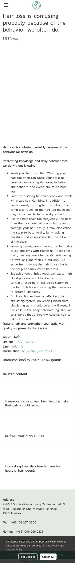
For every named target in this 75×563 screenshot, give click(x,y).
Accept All (48, 556)
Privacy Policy (51, 545)
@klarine (17, 346)
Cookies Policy (14, 549)
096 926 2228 (25, 342)
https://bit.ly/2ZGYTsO (37, 351)
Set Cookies (28, 556)
